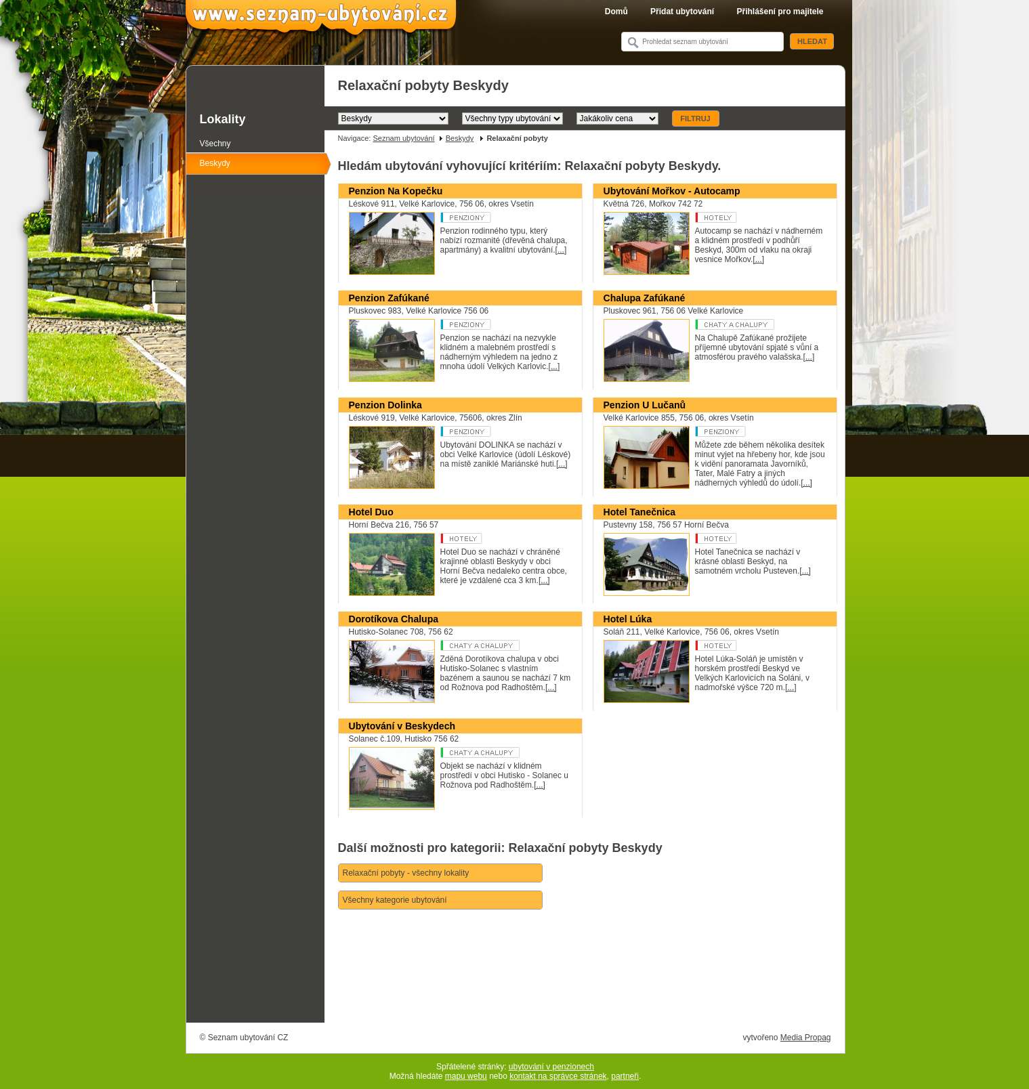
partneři (625, 1076)
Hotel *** (491, 538)
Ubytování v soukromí (491, 752)
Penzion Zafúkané (389, 298)
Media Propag (805, 1037)
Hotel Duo (371, 512)
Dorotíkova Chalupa (394, 619)
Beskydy (460, 138)
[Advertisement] (584, 984)
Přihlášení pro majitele (779, 11)
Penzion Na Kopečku (396, 191)
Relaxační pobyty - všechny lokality (406, 873)
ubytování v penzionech (551, 1066)
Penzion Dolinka (385, 405)
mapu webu (466, 1076)
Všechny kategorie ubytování (395, 900)
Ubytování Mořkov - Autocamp (672, 191)
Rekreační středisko (746, 217)
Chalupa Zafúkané (645, 298)
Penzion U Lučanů (645, 405)
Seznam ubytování (403, 138)
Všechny (215, 143)
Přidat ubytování (682, 11)
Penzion (491, 217)
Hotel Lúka (628, 619)
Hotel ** (746, 645)
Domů (616, 11)
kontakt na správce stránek (557, 1076)
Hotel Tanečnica (640, 512)
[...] (561, 250)
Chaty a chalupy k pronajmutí (491, 645)
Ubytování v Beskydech (402, 726)
